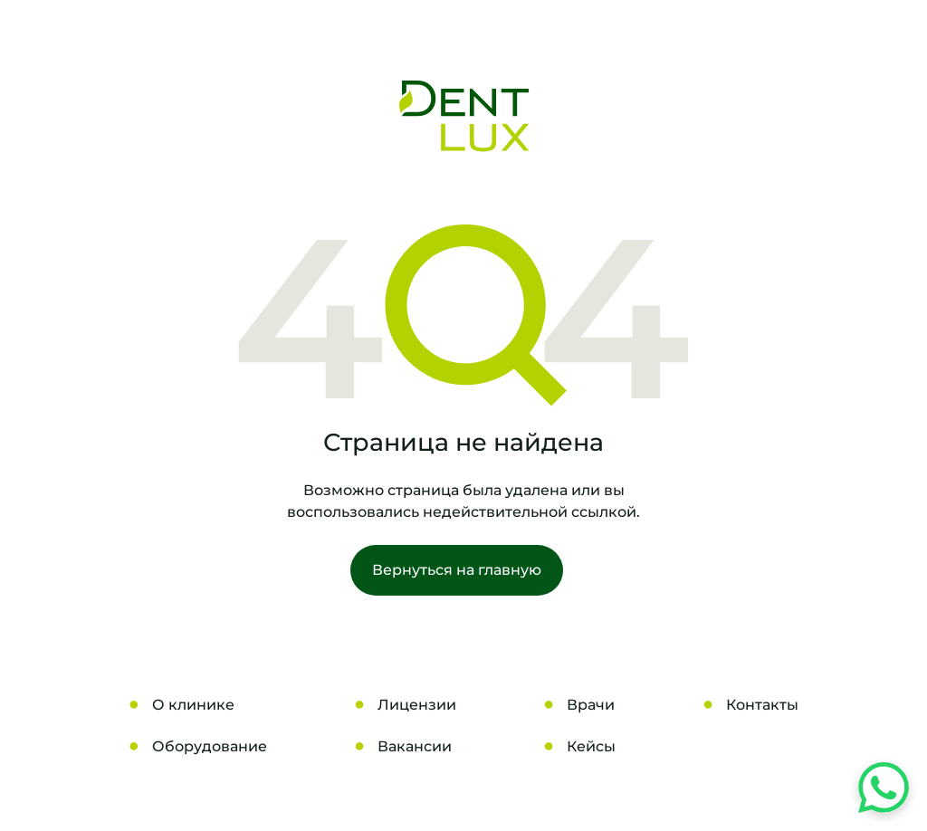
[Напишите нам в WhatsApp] (883, 787)
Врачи (591, 704)
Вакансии (414, 746)
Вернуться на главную (456, 569)
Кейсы (591, 746)
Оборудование (209, 746)
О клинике (193, 704)
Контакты (762, 704)
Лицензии (416, 704)
